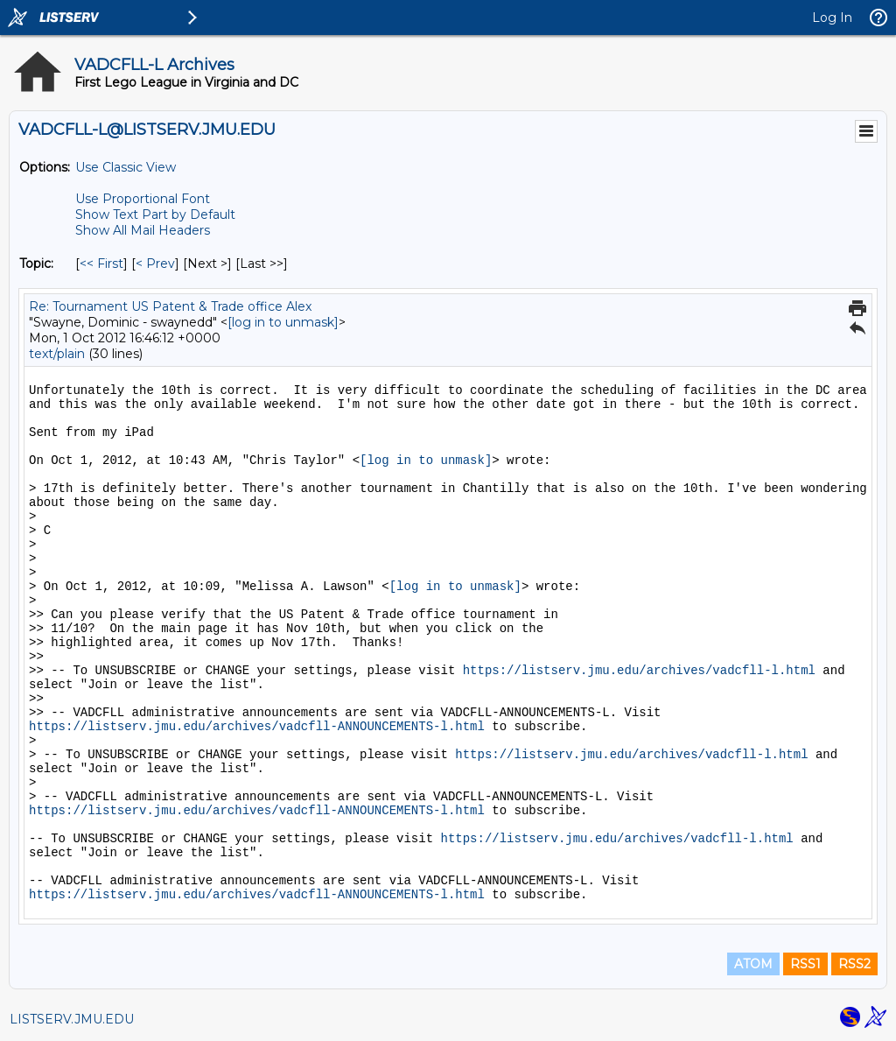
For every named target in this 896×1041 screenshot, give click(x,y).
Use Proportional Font (142, 199)
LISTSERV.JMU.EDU (72, 1019)
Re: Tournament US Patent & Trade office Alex (170, 306)
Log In (832, 17)
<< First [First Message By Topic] (101, 263)
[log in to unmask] (283, 322)
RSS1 (805, 964)
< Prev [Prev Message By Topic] (155, 263)
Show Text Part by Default (155, 214)
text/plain (57, 354)
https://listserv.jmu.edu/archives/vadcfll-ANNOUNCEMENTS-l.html (257, 727)
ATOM (753, 964)
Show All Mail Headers (142, 230)
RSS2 (854, 964)
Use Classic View (125, 167)
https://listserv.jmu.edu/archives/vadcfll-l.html (639, 671)
